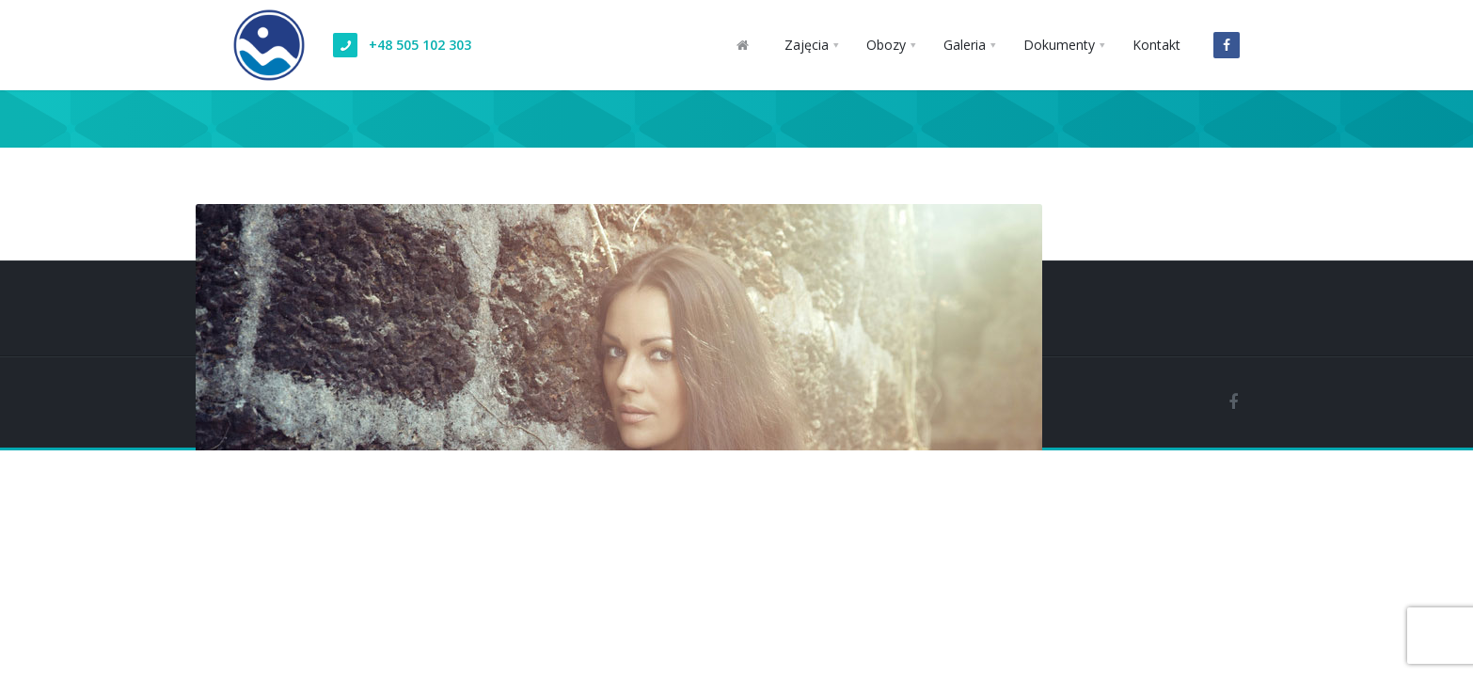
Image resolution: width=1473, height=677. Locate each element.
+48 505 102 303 (420, 45)
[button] (811, 45)
